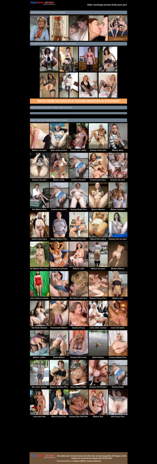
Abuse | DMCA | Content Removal (87, 461)
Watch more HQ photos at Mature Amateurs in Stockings (78, 101)
